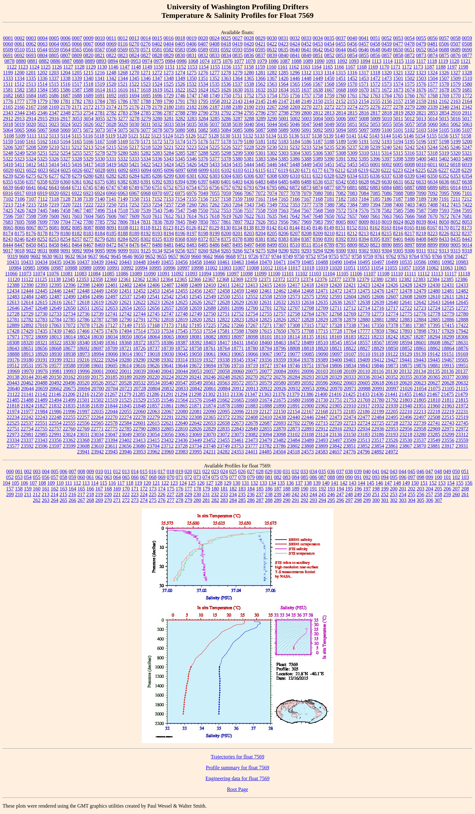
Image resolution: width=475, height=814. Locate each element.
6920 (54, 193)
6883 (375, 187)
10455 (167, 262)
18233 (377, 337)
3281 (169, 118)
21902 (321, 405)
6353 (455, 176)
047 (429, 471)
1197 (452, 67)
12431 (448, 285)
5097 (364, 130)
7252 (134, 204)
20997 (392, 388)
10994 (141, 268)
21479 (461, 394)
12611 (448, 296)
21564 (181, 400)
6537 (329, 181)
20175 (97, 377)
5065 (19, 130)
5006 (341, 118)
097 (411, 477)
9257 (191, 250)
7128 (65, 199)
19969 (13, 371)
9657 (173, 256)
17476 (111, 331)
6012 (444, 164)
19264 (111, 359)
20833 (181, 388)
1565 (295, 84)
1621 (169, 90)
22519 (462, 417)
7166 (295, 199)
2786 (157, 113)
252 (385, 494)
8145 (306, 227)
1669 (352, 90)
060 (81, 477)
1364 (237, 78)
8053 (467, 222)
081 (269, 477)
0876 (455, 55)
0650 (398, 49)
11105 (342, 273)
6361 (77, 181)
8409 (433, 239)
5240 (387, 147)
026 (242, 471)
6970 (157, 193)
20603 (349, 382)
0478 (410, 44)
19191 (41, 359)
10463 (237, 262)
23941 (83, 451)
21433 (363, 394)
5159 (8, 141)
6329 (341, 176)
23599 (69, 446)
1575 (410, 84)
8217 (410, 233)
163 (63, 488)
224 (144, 494)
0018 (180, 38)
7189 (421, 199)
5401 (433, 158)
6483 (260, 181)
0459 (387, 44)
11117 (450, 273)
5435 (237, 164)
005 (54, 471)
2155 (375, 101)
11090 (149, 273)
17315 (307, 325)
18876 (462, 348)
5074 (111, 130)
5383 (260, 158)
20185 (111, 377)
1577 (433, 84)
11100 (274, 273)
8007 (352, 222)
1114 (388, 61)
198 (376, 488)
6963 (123, 193)
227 (170, 494)
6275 (31, 176)
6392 (157, 181)
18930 (55, 354)
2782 (111, 113)
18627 (448, 342)
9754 (322, 256)
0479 (421, 44)
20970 (336, 388)
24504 (279, 451)
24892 (377, 451)
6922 (77, 193)
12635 (321, 302)
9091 (65, 250)
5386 (295, 158)
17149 (125, 325)
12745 (153, 314)
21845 (125, 405)
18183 (349, 337)
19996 (83, 371)
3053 (77, 118)
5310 (364, 153)
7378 (318, 204)
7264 (237, 204)
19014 (125, 354)
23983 (181, 451)
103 (465, 477)
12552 (251, 296)
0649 (387, 49)
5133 (259, 135)
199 (385, 488)
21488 (27, 400)
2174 (111, 107)
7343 (249, 204)
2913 (19, 118)
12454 (167, 291)
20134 (419, 371)
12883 (405, 319)
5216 (123, 147)
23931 (462, 446)
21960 (434, 405)
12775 (405, 314)
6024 (54, 170)
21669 (251, 400)
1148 (136, 67)
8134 (237, 227)
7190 (433, 199)
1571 (364, 84)
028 (260, 471)
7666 (410, 216)
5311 (375, 153)
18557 (363, 342)
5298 (226, 153)
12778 (434, 314)
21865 (181, 405)
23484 (293, 440)
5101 (398, 130)
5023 (54, 124)
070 (170, 477)
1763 (375, 95)
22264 (97, 417)
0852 (329, 55)
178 (197, 488)
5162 (42, 141)
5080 (180, 130)
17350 (377, 325)
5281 (134, 153)
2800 (306, 113)
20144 (27, 377)
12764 (307, 314)
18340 (83, 342)
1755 (283, 95)
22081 (195, 411)
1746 (180, 95)
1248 (111, 72)
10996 (169, 268)
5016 (455, 118)
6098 (192, 170)
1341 (100, 78)
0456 (352, 44)
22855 (265, 428)
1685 (42, 95)
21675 (279, 400)
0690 (467, 49)
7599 (42, 216)
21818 (13, 405)
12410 (209, 285)
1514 (42, 84)
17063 (55, 325)
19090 (322, 354)
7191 (444, 199)
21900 (307, 405)
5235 (329, 147)
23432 (167, 440)
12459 (237, 291)
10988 (71, 268)
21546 (167, 400)
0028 (249, 38)
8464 (77, 245)
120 (147, 483)
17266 (237, 325)
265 (63, 500)
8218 (421, 233)
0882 (44, 61)
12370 (251, 279)
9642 (104, 256)
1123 (23, 67)
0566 (88, 49)
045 (411, 471)
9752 (311, 256)
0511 (31, 49)
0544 (42, 49)
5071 (77, 130)
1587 (77, 90)
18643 (13, 348)
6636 (444, 181)
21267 (111, 394)
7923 (249, 222)
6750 (146, 187)
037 (340, 471)
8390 (318, 239)
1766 (410, 95)
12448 (83, 291)
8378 (237, 239)
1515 (54, 84)
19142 (433, 354)
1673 (398, 90)
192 (322, 488)
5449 (306, 164)
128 (219, 483)
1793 (191, 101)
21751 (335, 400)
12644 (448, 302)
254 (402, 494)
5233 (306, 147)
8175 (19, 233)
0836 (249, 55)
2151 (329, 101)
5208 (31, 147)
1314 (329, 72)
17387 (419, 325)
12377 (335, 279)
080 (260, 477)
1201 (31, 72)
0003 (31, 38)
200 (394, 488)
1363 (226, 78)
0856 (375, 55)
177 (188, 488)
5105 (444, 130)
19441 (405, 359)
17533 (153, 331)
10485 (307, 262)
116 (112, 483)
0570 (134, 49)
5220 (157, 147)
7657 (352, 216)
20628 (448, 382)
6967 (134, 193)
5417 (88, 164)
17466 (83, 331)
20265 (237, 377)
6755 (203, 187)
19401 (349, 359)
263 (45, 500)
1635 (295, 90)
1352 (214, 78)
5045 (283, 124)
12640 (391, 302)
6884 (387, 187)
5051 (352, 124)
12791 (139, 319)
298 (358, 500)
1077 (239, 61)
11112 (424, 273)
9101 (134, 250)
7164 (272, 199)
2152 (341, 101)
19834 (349, 365)
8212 (352, 233)
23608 (83, 446)
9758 (357, 256)
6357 (31, 181)
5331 (111, 158)
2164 (467, 101)
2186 (203, 107)
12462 (279, 291)
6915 (467, 187)
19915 (448, 365)
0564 (65, 49)
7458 (65, 210)
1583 (31, 90)
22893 (307, 428)
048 (438, 471)
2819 (398, 113)
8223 (433, 233)
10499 (391, 262)
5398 (398, 158)
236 (251, 494)
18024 (83, 337)
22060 (139, 411)
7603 (77, 216)
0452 (306, 44)
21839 (97, 405)
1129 (91, 67)
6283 (123, 176)
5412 (31, 164)
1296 (295, 72)
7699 (42, 222)
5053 (375, 124)
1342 (111, 78)
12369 (236, 279)
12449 (97, 291)
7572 (341, 210)
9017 (8, 250)
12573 (293, 296)
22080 (181, 411)
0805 (54, 55)
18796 (279, 348)
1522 (134, 84)
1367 (272, 78)
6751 (157, 187)
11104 (329, 273)
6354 (467, 176)
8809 (352, 245)
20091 (293, 371)
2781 (100, 113)
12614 (27, 302)
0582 (169, 49)
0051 (375, 38)
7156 (203, 199)
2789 (191, 113)
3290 (272, 118)
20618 (377, 382)
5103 (421, 130)
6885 (398, 187)
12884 (419, 319)
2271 (318, 107)
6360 (65, 181)
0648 (375, 49)
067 (144, 477)
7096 (455, 193)
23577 (13, 446)
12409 (195, 285)
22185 (349, 411)
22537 (27, 423)
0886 (55, 61)
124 (183, 483)
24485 (265, 451)
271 (117, 500)
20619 (391, 382)
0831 (191, 55)
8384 (295, 239)
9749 (288, 256)
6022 (31, 170)
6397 (203, 181)
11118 (464, 273)
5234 (318, 147)
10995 (155, 268)
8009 (364, 222)
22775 (111, 428)
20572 (237, 382)
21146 (55, 394)
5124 (168, 135)
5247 (467, 147)
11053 (363, 268)
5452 (341, 164)
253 (394, 494)
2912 (8, 118)
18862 (434, 348)
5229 (260, 147)
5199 (455, 141)
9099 (123, 250)
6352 (444, 176)
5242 (410, 147)
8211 (341, 233)
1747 (191, 95)
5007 (352, 118)
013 (126, 471)
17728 (335, 331)
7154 (180, 199)
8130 (226, 227)
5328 (77, 158)
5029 (123, 124)
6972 (169, 193)
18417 (223, 342)
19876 (419, 365)
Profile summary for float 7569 (237, 767)
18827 (363, 348)
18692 (83, 348)
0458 (375, 44)
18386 (167, 342)
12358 (96, 279)
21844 (111, 405)
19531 (27, 365)
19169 (461, 354)
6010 (421, 164)
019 (179, 471)
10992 (127, 268)
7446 (54, 210)
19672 (195, 365)
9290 (283, 250)
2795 (249, 113)
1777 (19, 101)
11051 (349, 268)
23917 (448, 446)
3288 (249, 118)
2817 (375, 113)
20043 (167, 371)
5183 (283, 141)
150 (415, 483)
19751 (307, 365)
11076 (53, 273)
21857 (153, 405)
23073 (237, 434)
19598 (83, 365)
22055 (125, 411)
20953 (308, 388)
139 (317, 483)
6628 (364, 181)
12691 (223, 308)
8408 (421, 239)
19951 (462, 365)
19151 (447, 354)
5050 (341, 124)
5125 (179, 135)
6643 (54, 187)
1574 (398, 84)
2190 (249, 107)
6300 (180, 176)
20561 (209, 382)
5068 (54, 130)
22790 (139, 428)
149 (406, 483)
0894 (113, 61)
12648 (41, 308)
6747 (111, 187)
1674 (410, 90)
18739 (167, 348)
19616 (139, 365)
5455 (364, 164)
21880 (237, 405)
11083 (80, 273)
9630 (47, 256)
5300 (249, 153)
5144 (386, 135)
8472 (111, 245)
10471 (279, 262)
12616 (55, 302)
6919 (42, 193)
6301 (191, 176)
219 (99, 494)
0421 (260, 44)
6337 (387, 176)
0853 (341, 55)
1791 (180, 101)
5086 (249, 130)
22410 (265, 417)
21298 (195, 394)
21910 (349, 405)
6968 (146, 193)
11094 (205, 273)
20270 (251, 377)
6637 (455, 181)
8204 (260, 233)
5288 (203, 153)
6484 (272, 181)
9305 (398, 250)
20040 (153, 371)
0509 (8, 49)
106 (24, 483)
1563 (272, 84)
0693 (31, 55)
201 (402, 488)
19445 (434, 359)
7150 (134, 199)
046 (420, 471)
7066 (237, 193)
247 (340, 494)
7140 (100, 199)
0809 (77, 55)
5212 (77, 147)
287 (260, 500)
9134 (157, 250)
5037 (214, 124)
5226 (226, 147)
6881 (352, 187)
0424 (295, 44)
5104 (433, 130)
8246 (19, 239)
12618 (83, 302)
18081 (195, 337)
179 (206, 488)
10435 (55, 262)
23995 (195, 451)
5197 (433, 141)
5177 (214, 141)
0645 (352, 49)
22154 (293, 411)
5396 (375, 158)
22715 (321, 423)
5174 (180, 141)
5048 (318, 124)
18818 (307, 348)
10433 (27, 262)
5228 (249, 147)
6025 (66, 170)
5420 (123, 164)
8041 (433, 222)
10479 (293, 262)
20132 (405, 371)
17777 (363, 331)
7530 (134, 210)
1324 (433, 72)
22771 (97, 428)
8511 (306, 245)
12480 (434, 291)
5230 (272, 147)
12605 (363, 296)
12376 (321, 279)
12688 (209, 308)
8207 (295, 233)
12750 (209, 314)
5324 (31, 158)
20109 (349, 371)
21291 (167, 394)
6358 (42, 181)
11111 (410, 273)
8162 (375, 227)
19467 (448, 359)
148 (397, 483)
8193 (157, 233)
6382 (123, 181)
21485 (13, 400)
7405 (421, 204)
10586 (419, 262)
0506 (444, 44)
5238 (364, 147)
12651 (83, 308)
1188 (441, 67)
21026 (406, 388)
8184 (100, 233)
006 (63, 471)
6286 (157, 176)
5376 (203, 158)
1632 (260, 90)
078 (242, 477)
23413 (139, 440)
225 (153, 494)
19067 (265, 354)
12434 (13, 291)
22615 (153, 423)
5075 (123, 130)
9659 (184, 256)
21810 (434, 400)
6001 (375, 164)
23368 (83, 440)
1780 (54, 101)
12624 (167, 302)
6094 (146, 170)
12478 (405, 291)
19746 (293, 365)
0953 (136, 61)
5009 (375, 118)
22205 (391, 411)
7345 (260, 204)
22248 (55, 417)
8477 (146, 245)
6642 (42, 187)
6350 (433, 176)
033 (304, 471)
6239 (8, 176)
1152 (181, 67)
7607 (123, 216)
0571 (146, 49)
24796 (363, 451)
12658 (181, 308)
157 (10, 488)
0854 (352, 55)
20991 (378, 388)
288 (269, 500)
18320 (27, 342)
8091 (111, 227)
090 (349, 477)
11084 (94, 273)
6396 (191, 181)
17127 (111, 325)
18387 (181, 342)
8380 (249, 239)
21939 (391, 405)
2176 (134, 107)
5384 (272, 158)
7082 (341, 193)
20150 (55, 377)
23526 (391, 440)
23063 (181, 434)
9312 (433, 250)
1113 (377, 61)
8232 (455, 233)
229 (188, 494)
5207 (19, 147)
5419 (111, 164)
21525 (125, 400)
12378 (349, 279)
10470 (265, 262)
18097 (237, 337)
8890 (387, 245)
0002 (19, 38)
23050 (139, 434)
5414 (54, 164)
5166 (88, 141)
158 (19, 488)
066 (135, 477)
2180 (169, 107)
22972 (462, 428)
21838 (83, 405)
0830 (180, 55)
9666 (219, 256)
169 (117, 488)
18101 (265, 337)
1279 (237, 72)
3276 (111, 118)
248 (349, 494)
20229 (181, 377)
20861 (209, 388)
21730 (321, 400)
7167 (306, 199)
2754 (88, 113)
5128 (213, 135)
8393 (352, 239)
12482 (462, 291)
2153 (352, 101)
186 (269, 488)
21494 (55, 400)
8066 (20, 227)
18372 (139, 342)
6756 (214, 187)
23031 (83, 434)
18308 (13, 342)
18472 (293, 342)
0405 (180, 44)
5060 (433, 124)
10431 (13, 262)
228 (179, 494)
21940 (405, 405)
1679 (455, 90)
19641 (167, 365)
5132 (248, 135)
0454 (329, 44)
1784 (100, 101)
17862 (391, 331)
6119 (283, 170)
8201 (237, 233)
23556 (448, 440)
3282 (180, 118)
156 (468, 483)
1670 (364, 90)
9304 (387, 250)
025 (233, 471)
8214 (375, 233)
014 (135, 471)
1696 (157, 95)
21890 (279, 405)
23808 (307, 446)
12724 (434, 308)
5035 (191, 124)
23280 (419, 434)
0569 (123, 49)
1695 (146, 95)
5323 (19, 158)
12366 (194, 279)
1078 (250, 61)
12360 (110, 279)
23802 (293, 446)
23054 (153, 434)
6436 (249, 181)
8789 (329, 245)
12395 (55, 285)
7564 (295, 210)
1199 (8, 72)
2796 (260, 113)
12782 (27, 319)
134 (272, 483)
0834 (226, 55)
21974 (13, 411)
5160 (19, 141)
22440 (293, 417)
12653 (111, 308)
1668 (341, 90)
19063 (223, 354)
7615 (203, 216)
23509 (349, 440)
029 (269, 471)
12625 (181, 302)
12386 (461, 279)
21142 (41, 394)
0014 (146, 38)
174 (161, 488)
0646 (364, 49)
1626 (226, 90)
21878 (223, 405)
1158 (249, 67)
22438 (279, 417)
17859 (377, 331)
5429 (203, 164)
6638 (467, 181)
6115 (261, 170)
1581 (8, 90)
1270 (134, 72)
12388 (13, 285)
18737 (153, 348)
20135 (433, 371)
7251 (123, 204)
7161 (260, 199)
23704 (153, 446)
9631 (58, 256)
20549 (195, 382)
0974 (147, 61)
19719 (251, 365)
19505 (462, 359)
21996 (69, 411)
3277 (123, 118)
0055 (421, 38)
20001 (97, 371)
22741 (434, 423)
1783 (88, 101)
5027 (100, 124)
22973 (13, 434)
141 (335, 483)
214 (54, 494)
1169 (373, 67)
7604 (88, 216)
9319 (12, 256)
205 (438, 488)
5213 (88, 147)
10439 (97, 262)
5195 (410, 141)
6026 (77, 170)
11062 (432, 268)
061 (90, 477)
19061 (209, 354)
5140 (340, 135)
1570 (352, 84)
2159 (421, 101)
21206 (68, 394)
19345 (237, 359)
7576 (364, 210)
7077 (283, 193)
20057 (209, 371)
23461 (237, 440)
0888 (78, 61)
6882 (364, 187)
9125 (146, 250)
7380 (329, 204)
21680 (293, 400)
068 (153, 477)
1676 (421, 90)
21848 (139, 405)
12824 (251, 319)
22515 (448, 417)
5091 (306, 130)
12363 (152, 279)
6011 (432, 164)
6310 (295, 176)
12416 (279, 285)
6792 (237, 187)
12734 (69, 314)
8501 (283, 245)
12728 (13, 314)
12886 (448, 319)
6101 (215, 170)
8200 (226, 233)
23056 (167, 434)
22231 (462, 411)
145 (370, 483)
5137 (305, 135)
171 (135, 488)
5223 (191, 147)
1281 (260, 72)
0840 (283, 55)
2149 (306, 101)
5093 (329, 130)
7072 (260, 193)
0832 (203, 55)
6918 (31, 193)
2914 (31, 118)
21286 (153, 394)
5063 (467, 124)
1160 (271, 67)
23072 (223, 434)
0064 (54, 44)
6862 (283, 187)
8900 (444, 245)
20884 (223, 388)
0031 (283, 38)
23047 (111, 434)
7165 (283, 199)
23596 (41, 446)
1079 (262, 61)
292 (304, 500)
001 (19, 471)
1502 (410, 78)
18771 (237, 348)
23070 (209, 434)
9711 (242, 256)
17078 (83, 325)
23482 (279, 440)
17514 (139, 331)
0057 (444, 38)
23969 (167, 451)
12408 (181, 285)
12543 (181, 296)
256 (420, 494)
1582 (19, 90)
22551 (41, 423)
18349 (97, 342)
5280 (123, 153)
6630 (387, 181)
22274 (125, 417)
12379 (363, 279)
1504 (433, 78)
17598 (237, 331)
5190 (352, 141)
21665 (237, 400)
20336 (363, 377)
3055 (100, 118)
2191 (260, 107)
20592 (307, 382)
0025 (226, 38)
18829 (377, 348)
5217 (134, 147)
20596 (321, 382)
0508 (467, 44)
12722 (405, 308)
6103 (238, 170)
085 (304, 477)
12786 (83, 319)
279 (188, 500)
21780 (377, 400)
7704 (65, 222)
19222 (97, 359)
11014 (280, 268)
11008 (252, 268)
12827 (293, 319)
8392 (341, 239)
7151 (146, 199)
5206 (8, 147)
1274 (180, 72)
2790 (203, 113)
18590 (391, 342)
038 (349, 471)
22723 (349, 423)
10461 (223, 262)
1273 (169, 72)
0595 (260, 49)
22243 (41, 417)
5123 (156, 135)
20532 (139, 382)
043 (394, 471)
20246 (209, 377)
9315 (455, 250)
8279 (100, 239)
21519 (111, 400)
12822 (223, 319)
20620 (405, 382)
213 (45, 494)
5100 (387, 130)
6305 (237, 176)
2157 (398, 101)
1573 (387, 84)
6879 (341, 187)
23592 (27, 446)
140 (326, 483)
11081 (66, 273)
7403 (410, 204)
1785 (111, 101)
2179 (157, 107)
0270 (134, 44)
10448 (139, 262)
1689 (88, 95)
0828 (157, 55)
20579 (265, 382)
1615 (111, 90)
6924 (100, 193)
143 (352, 483)
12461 (265, 291)
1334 (19, 78)
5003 (306, 118)
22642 (195, 423)
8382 (272, 239)
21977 (27, 411)
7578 (375, 210)
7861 (226, 222)
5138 (317, 135)
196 (358, 488)
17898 (419, 331)
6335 (364, 176)
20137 (461, 371)
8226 (444, 233)
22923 (349, 428)
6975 (180, 193)
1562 (260, 84)
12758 (293, 314)
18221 (363, 337)
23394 (111, 440)
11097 (232, 273)
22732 (405, 423)
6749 (134, 187)
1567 (318, 84)
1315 (341, 72)
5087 (260, 130)
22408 (251, 417)
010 (99, 471)
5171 (146, 141)
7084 (364, 193)
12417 (293, 285)
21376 (279, 394)
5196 (421, 141)
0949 (124, 61)
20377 (448, 377)
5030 (134, 124)
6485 (283, 181)
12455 (181, 291)
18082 (209, 337)
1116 (410, 61)
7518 (123, 210)
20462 (27, 382)
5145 (397, 135)
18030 (97, 337)
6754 (191, 187)
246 (331, 494)
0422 (272, 44)
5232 (295, 147)
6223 (398, 170)
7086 (387, 193)
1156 (226, 67)
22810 (181, 428)
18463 (279, 342)
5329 (88, 158)
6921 (65, 193)
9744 (276, 256)
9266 (237, 250)
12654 (125, 308)
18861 (419, 348)
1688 (77, 95)
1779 (42, 101)
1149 (147, 67)
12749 (195, 314)
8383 (283, 239)
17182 (181, 325)
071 (179, 477)
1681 (467, 90)
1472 (375, 78)
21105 (448, 388)
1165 (328, 67)
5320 (455, 153)
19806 (335, 365)
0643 (329, 49)
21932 (377, 405)
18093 (223, 337)
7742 (77, 222)
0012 (123, 38)
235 (242, 494)
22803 (153, 428)
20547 (181, 382)
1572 (375, 84)
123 (174, 483)
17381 (405, 325)
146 (379, 483)
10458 (195, 262)
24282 (223, 451)
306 (429, 500)
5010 (387, 118)
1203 (54, 72)
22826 (195, 428)
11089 (135, 273)
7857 (214, 222)
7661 (375, 216)
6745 (88, 187)
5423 (157, 164)
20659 (41, 388)
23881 (434, 446)
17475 (97, 331)
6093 (134, 170)
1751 (237, 95)
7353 (295, 204)
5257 (88, 153)
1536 (226, 84)
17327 (321, 325)
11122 (27, 279)
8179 (54, 233)
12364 (166, 279)
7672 (444, 216)
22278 (139, 417)
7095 (444, 193)
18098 (251, 337)
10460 (209, 262)
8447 (19, 245)
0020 (203, 38)
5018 (8, 124)
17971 (13, 337)
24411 (251, 451)
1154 (203, 67)
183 (242, 488)
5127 (202, 135)
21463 (419, 394)
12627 (209, 302)
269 (99, 500)
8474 (123, 245)
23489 (307, 440)
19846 (377, 365)
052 (10, 477)
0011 (111, 38)
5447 (283, 164)
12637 (349, 302)
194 (340, 488)
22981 (27, 434)
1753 (260, 95)
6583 (352, 181)
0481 (433, 44)
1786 (123, 101)
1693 (123, 95)
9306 (410, 250)
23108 (307, 434)
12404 (139, 285)
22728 (391, 423)
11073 (25, 273)
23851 (349, 446)
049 (447, 471)
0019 (191, 38)
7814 (134, 222)
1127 (68, 67)
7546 (169, 210)
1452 (352, 78)
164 (72, 488)
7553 (226, 210)
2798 (283, 113)
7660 (364, 216)
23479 (265, 440)
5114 (65, 135)
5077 (146, 130)
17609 (251, 331)
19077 (294, 354)
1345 (134, 78)
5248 (8, 153)
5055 (387, 124)
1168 (362, 67)
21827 (41, 405)
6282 (111, 176)
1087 (285, 61)
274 (144, 500)
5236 (341, 147)
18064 (153, 337)
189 (295, 488)
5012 (410, 118)
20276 (279, 377)
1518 (88, 84)
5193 (387, 141)
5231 (283, 147)
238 (269, 494)
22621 (167, 423)
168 (108, 488)
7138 (77, 199)
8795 (341, 245)
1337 (54, 78)
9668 (230, 256)
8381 (260, 239)
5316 (410, 153)
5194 (398, 141)
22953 (391, 428)
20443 (13, 382)
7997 (329, 222)
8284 (123, 239)
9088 (54, 250)
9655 (162, 256)
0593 (237, 49)
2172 (88, 107)
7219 (54, 204)
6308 (272, 176)
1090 (319, 61)
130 (236, 483)
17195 (195, 325)
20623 (419, 382)
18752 (181, 348)
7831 (146, 222)
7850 (203, 222)
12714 (363, 308)
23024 (69, 434)
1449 (318, 78)
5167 (100, 141)
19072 (280, 354)
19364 (293, 359)
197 (367, 488)
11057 (404, 268)
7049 (203, 193)
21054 (420, 388)
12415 (265, 285)
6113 (249, 170)
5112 (43, 135)
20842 (195, 388)
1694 (134, 95)
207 (456, 488)
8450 (31, 245)
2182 (191, 107)
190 (304, 488)
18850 (391, 348)
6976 (191, 193)
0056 (433, 38)
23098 (279, 434)
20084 (279, 371)
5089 (283, 130)
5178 (226, 141)
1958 (214, 101)
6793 (249, 187)
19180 (27, 359)
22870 (279, 428)
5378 (226, 158)
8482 (180, 245)
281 (206, 500)
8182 (77, 233)
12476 (377, 291)
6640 (19, 187)
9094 (88, 250)
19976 (41, 371)
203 (420, 488)
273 (135, 500)
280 (197, 500)
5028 (111, 124)
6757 (226, 187)
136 (290, 483)
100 (438, 477)
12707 (293, 308)
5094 (341, 130)
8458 (54, 245)
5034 (180, 124)
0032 (295, 38)
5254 (65, 153)
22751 (13, 428)
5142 (363, 135)
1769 (444, 95)
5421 (134, 164)
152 (433, 483)
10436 (69, 262)
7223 (100, 204)
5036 (203, 124)
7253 (146, 204)
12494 (83, 296)
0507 (455, 44)
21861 (167, 405)
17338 (349, 325)
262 (36, 500)
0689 (455, 49)
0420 (249, 44)
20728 (139, 388)
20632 (462, 382)
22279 (153, 417)
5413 (42, 164)
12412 (237, 285)
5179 (237, 141)
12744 (139, 314)
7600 (54, 216)
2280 (421, 107)
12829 (321, 319)
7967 (295, 222)
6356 (19, 181)
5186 (306, 141)
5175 (191, 141)
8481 (169, 245)
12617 (69, 302)
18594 (405, 342)
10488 (321, 262)
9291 (295, 250)
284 (233, 500)
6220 (375, 170)
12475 (363, 291)
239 (277, 494)
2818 (387, 113)
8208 (306, 233)
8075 (43, 227)
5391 (341, 158)
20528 (125, 382)
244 (313, 494)
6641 (31, 187)
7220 (65, 204)
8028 (410, 222)
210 (19, 494)
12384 (433, 279)
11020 (335, 268)
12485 (41, 296)
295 (331, 500)
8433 (444, 239)
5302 (272, 153)
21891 (293, 405)
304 (411, 500)
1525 (169, 84)
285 (242, 500)
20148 (41, 377)
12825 (265, 319)
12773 (377, 314)
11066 (11, 273)
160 (36, 488)
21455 (405, 394)
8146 (317, 227)
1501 (398, 78)
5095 (352, 130)
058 (63, 477)
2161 (433, 101)
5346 (191, 158)
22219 (448, 411)
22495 (391, 417)
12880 (363, 319)
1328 (467, 72)
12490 (69, 296)
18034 (111, 337)
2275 (364, 107)
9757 (345, 256)
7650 (329, 216)
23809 (321, 446)
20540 (167, 382)
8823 (375, 245)
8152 (352, 227)
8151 (340, 227)
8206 (283, 233)
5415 (65, 164)
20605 (363, 382)
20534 (153, 382)
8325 (157, 239)
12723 (419, 308)
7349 (272, 204)
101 (447, 477)
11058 (419, 268)
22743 (448, 423)
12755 (265, 314)
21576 (195, 400)
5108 (9, 135)
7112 (43, 199)
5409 (467, 158)
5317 (421, 153)
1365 (249, 78)
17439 (55, 331)
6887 (410, 187)
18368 (125, 342)
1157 (237, 67)
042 (385, 471)
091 (358, 477)
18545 (335, 342)
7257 (169, 204)
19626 (153, 365)
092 (367, 477)
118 (129, 483)
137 (299, 483)
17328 (335, 325)
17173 (167, 325)
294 (322, 500)
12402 (125, 285)
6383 (134, 181)
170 (126, 488)
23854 (377, 446)
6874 (318, 187)
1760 (341, 95)
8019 (387, 222)
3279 (146, 118)
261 (465, 494)
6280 (88, 176)
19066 (251, 354)
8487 (226, 245)
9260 (203, 250)
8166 (421, 227)
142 (343, 483)
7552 (214, 210)
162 (54, 488)
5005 (329, 118)
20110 (363, 371)
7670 (433, 216)
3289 (260, 118)
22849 (251, 428)
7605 (100, 216)
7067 (249, 193)
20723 (125, 388)
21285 (139, 394)
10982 (448, 262)
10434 (41, 262)
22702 (293, 423)
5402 (444, 158)
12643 (434, 302)
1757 (306, 95)
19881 (434, 365)
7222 (88, 204)
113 (86, 483)
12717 (391, 308)
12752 (237, 314)
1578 (444, 84)
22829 (209, 428)
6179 (329, 170)
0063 (42, 44)
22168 (321, 411)
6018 (455, 164)
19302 (167, 359)
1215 (88, 72)
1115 (399, 61)
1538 (249, 84)
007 (72, 471)
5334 (146, 158)
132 (254, 483)
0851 (318, 55)
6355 (8, 181)
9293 (306, 250)
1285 (283, 72)
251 (376, 494)
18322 (55, 342)
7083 (352, 193)
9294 (318, 250)
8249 (31, 239)
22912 (321, 428)
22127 (265, 411)
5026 (88, 124)
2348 (65, 113)
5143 (374, 135)
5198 (444, 141)
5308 (341, 153)
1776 (8, 101)
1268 (123, 72)
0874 (433, 55)
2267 (272, 107)
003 (36, 471)
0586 (191, 49)
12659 (195, 308)
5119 (110, 135)
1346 (146, 78)
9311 (421, 250)
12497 (111, 296)
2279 (410, 107)
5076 (134, 130)
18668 (55, 348)
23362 (69, 440)
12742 (125, 314)
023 (215, 471)
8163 (386, 227)
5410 (8, 164)
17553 (195, 331)
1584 (42, 90)
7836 (157, 222)
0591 (214, 49)
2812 (318, 113)
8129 (214, 227)
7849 (191, 222)
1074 (205, 61)
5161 (31, 141)
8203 (249, 233)
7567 (306, 210)
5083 (214, 130)
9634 (81, 256)
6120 (294, 170)
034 (313, 471)
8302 (146, 239)
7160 (249, 199)
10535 (405, 262)
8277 (88, 239)
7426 (19, 210)
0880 (21, 61)
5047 (306, 124)
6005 (398, 164)
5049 (329, 124)
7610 (146, 216)
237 (260, 494)
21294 (181, 394)
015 (144, 471)
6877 (329, 187)
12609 (419, 296)
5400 (421, 158)
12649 (55, 308)
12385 (447, 279)
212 (36, 494)
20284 (293, 377)
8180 (65, 233)
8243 (8, 239)
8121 (157, 227)
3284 (203, 118)
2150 (318, 101)
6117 (272, 170)
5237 (352, 147)
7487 (88, 210)
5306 (318, 153)
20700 (97, 388)
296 (340, 500)
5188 (329, 141)
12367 (208, 279)
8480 (157, 245)
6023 (43, 170)
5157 (454, 135)
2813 (329, 113)
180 (215, 488)
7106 (20, 199)
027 (251, 471)
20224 (167, 377)
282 (215, 500)
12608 (405, 296)
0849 (306, 55)
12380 (377, 279)
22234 (13, 417)
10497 (377, 262)
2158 (410, 101)
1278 (226, 72)
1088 (296, 61)
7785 (100, 222)
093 (376, 477)
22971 (448, 428)
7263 (226, 204)
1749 (214, 95)
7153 (169, 199)
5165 (77, 141)
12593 (335, 296)
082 (277, 477)
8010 (375, 222)
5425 (180, 164)
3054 (88, 118)
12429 (419, 285)
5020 (31, 124)
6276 (42, 176)
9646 (127, 256)
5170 (134, 141)
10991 (113, 268)
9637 (93, 256)
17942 (462, 331)
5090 (295, 130)
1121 (466, 61)
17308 (293, 325)
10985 (29, 268)
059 (72, 477)
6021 (20, 170)
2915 (42, 118)
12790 (125, 319)
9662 (207, 256)
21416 (335, 394)
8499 (272, 245)
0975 (159, 61)
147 (388, 483)
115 (103, 483)
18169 (335, 337)
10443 (125, 262)
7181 (329, 199)
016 (153, 471)
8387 (306, 239)
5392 (352, 158)
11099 (260, 273)
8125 (180, 227)
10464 (251, 262)
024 (224, 471)
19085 (308, 354)
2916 (54, 118)
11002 (211, 268)
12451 (125, 291)
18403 (209, 342)
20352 (391, 377)
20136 (447, 371)
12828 (307, 319)
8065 (8, 227)
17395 (434, 325)
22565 (97, 423)
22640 (181, 423)
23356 (55, 440)
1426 (283, 78)
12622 (139, 302)
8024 (398, 222)
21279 (125, 394)
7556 (237, 210)
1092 (342, 61)
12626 (195, 302)
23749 (223, 446)
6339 (410, 176)
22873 (293, 428)
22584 (125, 423)
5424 (169, 164)
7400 (398, 204)
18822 (349, 348)
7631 (260, 216)
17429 (27, 331)
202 (411, 488)
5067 (42, 130)
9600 (24, 256)
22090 (209, 411)
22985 (41, 434)
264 (54, 500)
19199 (55, 359)
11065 (460, 268)
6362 (88, 181)
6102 (226, 170)
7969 (306, 222)
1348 (169, 78)
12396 (69, 285)
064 (117, 477)
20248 (223, 377)
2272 (329, 107)
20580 (279, 382)
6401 (226, 181)
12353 (82, 279)
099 (429, 477)
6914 (455, 187)
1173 (418, 67)
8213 (364, 233)
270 (108, 500)
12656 (153, 308)
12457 (209, 291)
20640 (13, 388)
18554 (349, 342)
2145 (260, 101)
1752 (249, 95)
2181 (180, 107)
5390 (329, 158)
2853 (433, 113)
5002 (295, 118)
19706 (223, 365)
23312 (462, 434)
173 (153, 488)
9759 (368, 256)
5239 (375, 147)
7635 (272, 216)
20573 (251, 382)
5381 (249, 158)
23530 (405, 440)
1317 (364, 72)
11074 (39, 273)
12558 (265, 296)
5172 (157, 141)
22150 (279, 411)
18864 (448, 348)
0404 (169, 44)
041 (376, 471)
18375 (153, 342)
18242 (391, 337)
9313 (444, 250)
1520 (111, 84)
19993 (69, 371)
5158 (466, 135)
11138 (54, 279)
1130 (102, 67)
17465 (69, 331)
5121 (133, 135)
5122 (145, 135)
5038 (226, 124)
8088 (100, 227)
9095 (100, 250)
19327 (209, 359)
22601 (139, 423)
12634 (307, 302)
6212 (340, 170)
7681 (467, 216)
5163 (54, 141)
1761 (352, 95)
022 (206, 471)
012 (117, 471)
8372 (203, 239)
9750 (299, 256)
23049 (125, 434)
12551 (237, 296)
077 (233, 477)
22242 (27, 417)
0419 (237, 44)
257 (429, 494)
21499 (69, 400)
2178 (146, 107)
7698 (31, 222)
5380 (237, 158)
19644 (181, 365)
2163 (455, 101)
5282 (146, 153)
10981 (434, 262)
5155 (432, 135)
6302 (203, 176)
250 (367, 494)
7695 (19, 222)
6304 (226, 176)
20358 (419, 377)
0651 (410, 49)
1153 (192, 67)
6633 (421, 181)
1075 (216, 61)
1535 (214, 84)
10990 (99, 268)
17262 (223, 325)
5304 (295, 153)
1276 (203, 72)
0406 (191, 44)
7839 (169, 222)
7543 (157, 210)
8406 (410, 239)
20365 (434, 377)
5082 (203, 130)
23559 (462, 440)
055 (36, 477)
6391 (146, 181)
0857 (387, 55)
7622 (249, 216)
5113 (54, 135)
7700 (54, 222)
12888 (462, 319)
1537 (237, 84)
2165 (8, 107)
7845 (180, 222)
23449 (195, 440)
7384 (352, 204)
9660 (196, 256)
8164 (398, 227)
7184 (364, 199)
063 (108, 477)
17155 (139, 325)
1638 (318, 90)
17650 (279, 331)
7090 (421, 193)
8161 (363, 227)
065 (126, 477)
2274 (352, 107)
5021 (42, 124)
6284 (134, 176)
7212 (467, 199)
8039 (421, 222)
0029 (260, 38)
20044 (181, 371)
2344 (19, 113)
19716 (237, 365)
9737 (265, 256)
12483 (13, 296)
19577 (55, 365)
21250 (97, 394)
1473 (387, 78)
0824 (134, 55)
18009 (41, 337)
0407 (203, 44)
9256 (180, 250)
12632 (279, 302)
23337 (27, 440)
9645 (116, 256)
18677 (69, 348)
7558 (260, 210)
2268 (283, 107)
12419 (321, 285)
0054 (410, 38)
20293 (307, 377)
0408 (214, 44)
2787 (169, 113)
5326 (54, 158)
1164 (316, 67)
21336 (237, 394)
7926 (260, 222)
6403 (237, 181)
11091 (163, 273)
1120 (454, 61)
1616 (123, 90)
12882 (391, 319)
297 (349, 500)
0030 (272, 38)
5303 (283, 153)
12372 (279, 279)
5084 (226, 130)
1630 (237, 90)
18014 (69, 337)
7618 (214, 216)
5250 (31, 153)
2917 (65, 118)
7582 (387, 210)
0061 (19, 44)
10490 (335, 262)
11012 (266, 268)
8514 (318, 245)
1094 (365, 61)
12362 (138, 279)
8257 (77, 239)
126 (201, 483)
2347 (54, 113)
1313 (318, 72)
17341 (363, 325)
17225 (209, 325)
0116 (123, 44)
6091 (111, 170)
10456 (181, 262)
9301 (352, 250)
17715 (321, 331)
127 (210, 483)
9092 (77, 250)
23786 (279, 446)
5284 (169, 153)
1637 (306, 90)
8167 (432, 227)
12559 (279, 296)
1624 (203, 90)
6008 (410, 164)
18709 (111, 348)
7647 (306, 216)
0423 (283, 44)
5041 (260, 124)
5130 (225, 135)
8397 (387, 239)
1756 (295, 95)
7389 (364, 204)
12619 (97, 302)
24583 (321, 451)
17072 (69, 325)
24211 (209, 451)
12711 (335, 308)
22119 (251, 411)
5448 (295, 164)
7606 (111, 216)
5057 (410, 124)
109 (51, 483)
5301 (260, 153)
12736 (83, 314)
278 (179, 500)
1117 (421, 61)
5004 (318, 118)
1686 (54, 95)
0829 (169, 55)
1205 (77, 72)
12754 (251, 314)
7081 (329, 193)
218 (90, 494)
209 (10, 494)
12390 (27, 285)
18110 (280, 337)
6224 (409, 170)
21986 (55, 411)
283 (224, 500)
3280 (157, 118)
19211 (69, 359)
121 (156, 483)
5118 (99, 135)
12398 (83, 285)
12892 (27, 325)
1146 (113, 67)
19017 (139, 354)
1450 (329, 78)
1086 (273, 61)
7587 (421, 210)
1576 (421, 84)
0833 (214, 55)
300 (376, 500)
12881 (377, 319)
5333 (134, 158)
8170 (444, 227)
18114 (293, 337)
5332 (123, 158)
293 (313, 500)
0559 (54, 49)
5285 (180, 153)
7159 (237, 199)
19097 (336, 354)
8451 (42, 245)
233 (224, 494)
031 (286, 471)
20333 (349, 377)
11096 (219, 273)
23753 (237, 446)
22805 (167, 428)
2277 (387, 107)
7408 (433, 204)
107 (33, 483)
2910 (455, 113)
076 (224, 477)
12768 (335, 314)
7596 (8, 216)
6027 (89, 170)
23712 (167, 446)
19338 (223, 359)
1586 (65, 90)
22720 (335, 423)
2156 (387, 101)
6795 (272, 187)
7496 (100, 210)
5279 (111, 153)
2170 (65, 107)
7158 (226, 199)
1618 (146, 90)
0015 (157, 38)
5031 (146, 124)
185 (260, 488)
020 (188, 471)
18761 (209, 348)
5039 (237, 124)
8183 (88, 233)
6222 (386, 170)
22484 (377, 417)
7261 (203, 204)
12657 (167, 308)
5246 (455, 147)
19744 (279, 365)
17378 (391, 325)
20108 (335, 371)
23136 (335, 434)
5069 (65, 130)
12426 (391, 285)
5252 (54, 153)
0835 (237, 55)
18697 (97, 348)
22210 (405, 411)
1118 (432, 61)
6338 (398, 176)
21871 (195, 405)
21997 (83, 411)
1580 (467, 84)
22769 (83, 428)
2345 (31, 113)
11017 (294, 268)
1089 (308, 61)
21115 (462, 388)
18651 (27, 348)
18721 (125, 348)
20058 (223, 371)
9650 (139, 256)
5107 (467, 130)
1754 (272, 95)
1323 (421, 72)
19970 (27, 371)
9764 (414, 256)
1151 (170, 67)
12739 (97, 314)
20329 (335, 377)
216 (72, 494)
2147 (283, 101)
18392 (195, 342)
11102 (301, 273)
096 (402, 477)
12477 (391, 291)
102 (456, 477)
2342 (467, 107)
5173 (169, 141)
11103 (315, 273)
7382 (341, 204)
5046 (295, 124)
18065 (167, 337)
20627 (434, 382)
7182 (341, 199)
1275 (191, 72)
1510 (467, 78)
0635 (283, 49)
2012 (226, 101)
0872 (410, 55)
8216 (398, 233)
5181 (260, 141)
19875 (405, 365)
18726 (139, 348)
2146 (272, 101)
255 (411, 494)
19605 (111, 365)
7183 (352, 199)
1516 (65, 84)
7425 (8, 210)
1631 (249, 90)
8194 (169, 233)
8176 (31, 233)
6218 (352, 170)
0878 (9, 61)
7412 (444, 204)
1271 (146, 72)
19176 (13, 359)
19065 (237, 354)
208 (465, 488)
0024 (214, 38)
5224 (203, 147)
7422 (467, 204)
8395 (375, 239)
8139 (260, 227)
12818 (167, 319)
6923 (88, 193)
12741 (111, 314)
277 (170, 500)
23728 (181, 446)
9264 (214, 250)
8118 (145, 227)
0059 (467, 38)
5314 (387, 153)
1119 (443, 61)
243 (304, 494)
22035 (97, 411)
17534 (167, 331)
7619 (226, 216)
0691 (8, 55)
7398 (387, 204)
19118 (377, 354)
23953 (139, 451)
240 (286, 494)
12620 (111, 302)
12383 (419, 279)
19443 (419, 359)
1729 (169, 95)
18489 (307, 342)
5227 (237, 147)
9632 (70, 256)
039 (358, 471)
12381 (391, 279)
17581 (223, 331)
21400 (321, 394)
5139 (328, 135)
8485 (203, 245)
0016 (169, 38)
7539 (146, 210)
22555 (69, 423)
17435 (41, 331)
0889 (90, 61)
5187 (318, 141)
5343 (169, 158)
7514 (111, 210)
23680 (139, 446)
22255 (69, 417)
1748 (203, 95)
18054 (139, 337)
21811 (448, 400)
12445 (41, 291)
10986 (43, 268)
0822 (111, 55)
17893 (405, 331)
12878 (335, 319)
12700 (251, 308)
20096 (307, 371)
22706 (307, 423)
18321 (41, 342)
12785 (69, 319)
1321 (398, 72)
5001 (283, 118)
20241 (195, 377)
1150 (158, 67)
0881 (32, 61)
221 (117, 494)
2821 (421, 113)
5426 (191, 164)
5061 (444, 124)
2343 (8, 113)
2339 (433, 107)
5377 (214, 158)
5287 (191, 153)
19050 (195, 354)
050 (456, 471)
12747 (167, 314)
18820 (321, 348)
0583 (180, 49)
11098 (246, 273)
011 (108, 471)
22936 (377, 428)
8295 (134, 239)
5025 (77, 124)
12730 (41, 314)
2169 (54, 107)
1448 (306, 78)
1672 (387, 90)
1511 (8, 84)
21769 (363, 400)
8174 (8, 233)
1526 (180, 84)
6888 (421, 187)
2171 (77, 107)
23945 (111, 451)
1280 (249, 72)
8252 (42, 239)
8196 (180, 233)
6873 (306, 187)
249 (358, 494)
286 (251, 500)
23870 (419, 446)
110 (59, 483)
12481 (448, 291)
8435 (455, 239)
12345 (68, 279)
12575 (307, 296)
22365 (209, 417)
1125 (45, 67)
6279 (77, 176)
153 (442, 483)
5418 (100, 164)
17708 (307, 331)
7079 (306, 193)
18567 (377, 342)
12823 (237, 319)
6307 (260, 176)
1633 (272, 90)
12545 (195, 296)
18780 (251, 348)
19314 (181, 359)
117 (121, 483)
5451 (329, 164)
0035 (329, 38)
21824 (27, 405)
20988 (364, 388)
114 (94, 483)
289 (277, 500)
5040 (249, 124)
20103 (321, 371)
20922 (265, 388)
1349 (180, 78)
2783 (123, 113)
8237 (467, 233)
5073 (100, 130)
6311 (306, 176)
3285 (214, 118)
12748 (181, 314)
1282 (272, 72)
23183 (363, 434)
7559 (272, 210)
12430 (434, 285)
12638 (363, 302)
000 (10, 471)
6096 (169, 170)
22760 (69, 428)
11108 (383, 273)
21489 (41, 400)
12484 (27, 296)
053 (19, 477)
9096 (111, 250)
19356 (265, 359)
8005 (341, 222)
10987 (57, 268)
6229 (467, 170)
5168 (111, 141)
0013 (134, 38)
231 (206, 494)
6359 (54, 181)
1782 (77, 101)
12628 (223, 302)
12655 (139, 308)
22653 (209, 423)
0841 (295, 55)
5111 (32, 135)
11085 (108, 273)
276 (161, 500)
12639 (377, 302)
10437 (83, 262)
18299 (447, 337)
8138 (249, 227)
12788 (111, 319)
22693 (279, 423)
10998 (197, 268)
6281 (100, 176)
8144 (294, 227)
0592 (226, 49)
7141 (111, 199)
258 (438, 494)
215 (63, 494)
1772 (467, 95)
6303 (214, 176)
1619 (157, 90)
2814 (341, 113)
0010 (100, 38)
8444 (8, 245)
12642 (419, 302)
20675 (69, 388)
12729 (27, 314)
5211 (65, 147)
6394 (180, 181)
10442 (111, 262)
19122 (391, 354)
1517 (77, 84)
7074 (272, 193)
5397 (387, 158)
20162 (69, 377)
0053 (398, 38)
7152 (157, 199)
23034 (97, 434)
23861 (391, 446)
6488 (306, 181)
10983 (462, 262)
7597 (19, 216)
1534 (203, 84)
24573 (307, 451)
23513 (363, 440)
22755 (41, 428)
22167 (307, 411)
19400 (335, 359)
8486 (214, 245)
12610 (434, 296)
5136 (294, 135)
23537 (419, 440)
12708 (307, 308)
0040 (352, 38)
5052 (364, 124)
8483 (191, 245)
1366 (260, 78)
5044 (272, 124)
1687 (65, 95)
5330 (100, 158)
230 (197, 494)
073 (197, 477)
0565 (77, 49)
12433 (462, 285)
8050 (444, 222)
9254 (169, 250)
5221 (169, 147)
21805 (419, 400)
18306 (461, 337)
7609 (134, 216)
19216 (83, 359)
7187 (398, 199)
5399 (410, 158)
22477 (363, 417)
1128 (79, 67)
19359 (279, 359)
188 (286, 488)
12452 (139, 291)
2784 (134, 113)
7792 (111, 222)
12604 (349, 296)
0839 (272, 55)
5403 (455, 158)
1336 (42, 78)
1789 (157, 101)
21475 (447, 394)
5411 (20, 164)
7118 (54, 199)
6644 (65, 187)
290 (286, 500)
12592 (321, 296)
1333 (8, 78)
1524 (157, 84)
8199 (214, 233)
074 (206, 477)
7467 (77, 210)
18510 (321, 342)
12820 (195, 319)
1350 (191, 78)
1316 (352, 72)
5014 (433, 118)
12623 (153, 302)
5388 (306, 158)
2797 (272, 113)
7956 (283, 222)
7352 (283, 204)
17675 (293, 331)
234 (233, 494)
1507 (444, 78)
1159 (260, 67)
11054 (377, 268)
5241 (398, 147)
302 (394, 500)
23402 (125, 440)
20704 (111, 388)
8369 (191, 239)
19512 (13, 365)
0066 (77, 44)
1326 (444, 72)
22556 (83, 423)
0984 (170, 61)
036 (331, 471)
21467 (433, 394)
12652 (97, 308)
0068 (100, 44)
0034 (318, 38)
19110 (364, 354)
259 (447, 494)
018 (170, 471)
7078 (295, 193)
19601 (97, 365)
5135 (282, 135)
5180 (249, 141)
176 (179, 488)
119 (138, 483)
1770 (455, 95)
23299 (448, 434)
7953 (272, 222)
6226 (432, 170)
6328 (329, 176)
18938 (69, 354)
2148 (295, 101)
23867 (405, 446)
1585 (54, 90)
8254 (65, 239)
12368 (222, 279)
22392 (237, 417)
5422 (146, 164)
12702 (279, 308)
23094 (265, 434)
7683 (8, 222)
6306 (249, 176)
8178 (42, 233)
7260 (191, 204)
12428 (405, 285)
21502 (97, 400)
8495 (237, 245)
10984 (15, 268)
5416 (77, 164)
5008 (364, 118)
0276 (146, 44)
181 (224, 488)
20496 (69, 382)
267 (81, 500)
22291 (167, 417)
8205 (272, 233)
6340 (421, 176)
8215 (387, 233)
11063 (446, 268)
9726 (253, 256)
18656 (41, 348)
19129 (405, 354)
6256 (19, 176)
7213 (8, 204)
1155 (215, 67)
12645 (462, 302)
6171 (306, 170)
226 (161, 494)
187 (277, 488)
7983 (318, 222)
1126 (57, 67)
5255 (77, 153)
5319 (444, 153)
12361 (124, 279)
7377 (306, 204)
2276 (375, 107)
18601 (419, 342)
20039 (139, 371)
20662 (55, 388)
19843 (363, 365)
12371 (265, 279)
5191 (364, 141)
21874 (209, 405)
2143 (237, 101)
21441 (391, 394)
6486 (295, 181)
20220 (153, 377)
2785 (146, 113)
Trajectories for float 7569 (237, 756)
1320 (387, 72)
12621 (125, 302)
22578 (111, 423)
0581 (157, 49)
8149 (329, 227)
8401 (398, 239)
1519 (100, 84)
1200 (19, 72)
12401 (111, 285)
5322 (8, 158)
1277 (214, 72)
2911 (467, 113)
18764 (223, 348)
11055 (391, 268)
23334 (13, 440)
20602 (335, 382)
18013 (55, 337)
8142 (272, 227)
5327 (65, 158)
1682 (8, 95)
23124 (321, 434)
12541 (153, 296)
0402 (157, 44)
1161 (283, 67)
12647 (27, 308)
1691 (100, 95)
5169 (123, 141)
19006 (111, 354)
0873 (421, 55)
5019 (19, 124)
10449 (153, 262)
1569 (341, 84)
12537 (125, 296)
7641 (283, 216)
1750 (226, 95)
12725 (448, 308)
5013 (421, 118)
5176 (203, 141)
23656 (125, 446)
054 (28, 477)
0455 (341, 44)
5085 (237, 130)
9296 (329, 250)
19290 (139, 359)
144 (361, 483)
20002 (111, 371)
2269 (295, 107)
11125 (41, 279)
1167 (350, 67)
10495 (363, 262)
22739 (419, 423)
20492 (55, 382)
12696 (237, 308)
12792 (153, 319)
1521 (123, 84)
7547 (180, 210)
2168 (42, 107)
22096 (237, 411)
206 (447, 488)
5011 (398, 118)
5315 (398, 153)
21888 (265, 405)
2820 (410, 113)
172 (144, 488)
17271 (265, 325)
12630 (251, 302)
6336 (375, 176)
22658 (223, 423)
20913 (251, 388)
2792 (226, 113)
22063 (153, 411)
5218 (146, 147)
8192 (146, 233)
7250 (111, 204)
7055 (214, 193)
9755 (334, 256)
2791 (214, 113)
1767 (421, 95)
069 (161, 477)
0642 (318, 49)
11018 (308, 268)
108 (42, 483)
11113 (437, 273)
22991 (55, 434)
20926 (280, 388)
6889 (433, 187)
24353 (237, 451)
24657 (335, 451)
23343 (41, 440)
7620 (237, 216)
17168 (153, 325)
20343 (377, 377)
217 (81, 494)
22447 (321, 417)
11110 (397, 273)
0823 (123, 55)
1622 (180, 90)
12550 (223, 296)
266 (72, 500)
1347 (157, 78)
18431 (237, 342)
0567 (100, 49)
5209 (42, 147)
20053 (195, 371)
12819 (181, 319)
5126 (191, 135)
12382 (405, 279)
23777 (251, 446)
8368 (180, 239)
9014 (467, 245)
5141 (351, 135)
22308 (195, 417)
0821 (100, 55)
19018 (153, 354)
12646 (13, 308)
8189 (134, 233)
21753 (349, 400)
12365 (180, 279)
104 (6, 483)
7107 (31, 199)
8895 (398, 245)
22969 (434, 428)
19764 (321, 365)
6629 (375, 181)
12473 (349, 291)
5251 (42, 153)
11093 (191, 273)
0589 (203, 49)
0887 (67, 61)
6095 (157, 170)
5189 (341, 141)
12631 (265, 302)
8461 (65, 245)
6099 (203, 170)
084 (295, 477)
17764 (349, 331)
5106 (455, 130)
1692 (111, 95)
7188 (410, 199)
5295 (214, 153)
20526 (97, 382)
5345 (180, 158)
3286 (226, 118)
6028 (100, 170)
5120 (122, 135)
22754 (27, 428)
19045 (181, 354)
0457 (364, 44)
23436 (181, 440)
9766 (437, 256)
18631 (462, 342)
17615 (265, 331)
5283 (157, 153)
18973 (83, 354)
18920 (41, 354)
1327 (455, 72)
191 (313, 488)
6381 (111, 181)
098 (420, 477)
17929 (448, 331)
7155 (191, 199)
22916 (335, 428)
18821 (335, 348)
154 (451, 483)
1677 (433, 90)
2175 (123, 107)
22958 (419, 428)
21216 (83, 394)
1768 (433, 95)
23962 (153, 451)
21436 (377, 394)
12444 (27, 291)
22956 (405, 428)
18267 (405, 337)
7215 (31, 204)
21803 (405, 400)
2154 (364, 101)
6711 (77, 187)
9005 (455, 245)
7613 (180, 216)
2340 (444, 107)
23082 (251, 434)
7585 (398, 210)
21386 (307, 394)
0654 (433, 49)
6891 (444, 187)
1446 (295, 78)
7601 (65, 216)
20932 (294, 388)
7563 (283, 210)
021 (197, 471)
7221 (77, 204)
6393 (169, 181)
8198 (203, 233)
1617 (134, 90)
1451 (341, 78)
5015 (444, 118)
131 (245, 483)
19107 (350, 354)
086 (313, 477)
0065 (65, 44)
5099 (375, 130)
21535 (153, 400)
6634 (433, 181)
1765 (398, 95)
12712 (349, 308)
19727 (265, 365)
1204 (65, 72)
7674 (455, 216)
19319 (195, 359)
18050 (125, 337)
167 (99, 488)
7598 (31, 216)
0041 (364, 38)
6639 (8, 187)
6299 (169, 176)
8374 (214, 239)
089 (340, 477)
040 (367, 471)
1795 (203, 101)
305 (420, 500)
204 (429, 488)
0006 (65, 38)
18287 (419, 337)
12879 (349, 319)
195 (349, 488)
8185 (111, 233)
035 (322, 471)
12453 (153, 291)
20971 (350, 388)
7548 (191, 210)
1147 (124, 67)
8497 (249, 245)
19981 (55, 371)
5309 (352, 153)
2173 (100, 107)
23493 (321, 440)
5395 (364, 158)
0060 (8, 44)
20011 (125, 371)
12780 (462, 314)
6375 (100, 181)
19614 (125, 365)
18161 (321, 337)
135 (281, 483)
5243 (421, 147)
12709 (321, 308)
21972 (462, 405)
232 (215, 494)
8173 (467, 227)
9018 (19, 250)
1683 (19, 95)
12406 (153, 285)
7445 (42, 210)
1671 (375, 90)
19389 (321, 359)
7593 (444, 210)
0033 (306, 38)
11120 (13, 279)
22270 (111, 417)
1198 (463, 67)
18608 (434, 342)
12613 (13, 302)
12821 (209, 319)
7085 (375, 193)
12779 (448, 314)
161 (45, 488)
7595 (467, 210)
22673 (237, 423)
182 (233, 488)
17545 (181, 331)
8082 (66, 227)
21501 (83, 400)
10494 (349, 262)
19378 (307, 359)
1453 (364, 78)
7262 (214, 204)
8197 (191, 233)
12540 (139, 296)
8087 (89, 227)
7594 (455, 210)
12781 (13, 319)
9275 (260, 250)
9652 (150, 256)
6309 (283, 176)
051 (465, 471)
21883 (251, 405)
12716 (377, 308)
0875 (444, 55)
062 (99, 477)
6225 (421, 170)
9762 (391, 256)
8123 (168, 227)
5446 (272, 164)
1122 (12, 67)
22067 (167, 411)
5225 (214, 147)
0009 (88, 38)
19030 (167, 354)
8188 (123, 233)
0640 (295, 49)
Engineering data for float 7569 (238, 778)
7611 (157, 216)
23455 (223, 440)
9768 (448, 256)
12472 (335, 291)
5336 (157, 158)
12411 (223, 285)
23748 (209, 446)
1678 (444, 90)
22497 (419, 417)
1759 (329, 95)
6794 (260, 187)
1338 (65, 78)
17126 (97, 325)
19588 (69, 365)
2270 (306, 107)
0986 (182, 61)
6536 (318, 181)
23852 (363, 446)
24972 (391, 451)
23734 (195, 446)
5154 (420, 135)
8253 (54, 239)
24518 (293, 451)
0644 (341, 49)
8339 (169, 239)
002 (28, 471)
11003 (225, 268)
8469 (100, 245)
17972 (27, 337)
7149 (123, 199)
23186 (377, 434)
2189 (237, 107)
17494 (125, 331)
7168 (318, 199)
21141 (27, 394)
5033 (169, 124)
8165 (409, 227)
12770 (363, 314)
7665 (398, 216)
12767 (321, 314)
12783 (41, 319)
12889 (13, 325)
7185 (375, 199)
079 (251, 477)
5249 (19, 153)
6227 (444, 170)
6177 (317, 170)
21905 (335, 405)
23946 (125, 451)
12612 (462, 296)
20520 (83, 382)
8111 (134, 227)
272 (126, 500)
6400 (214, 181)
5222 (180, 147)
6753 (180, 187)
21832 (55, 405)
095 (394, 477)
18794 (265, 348)
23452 (209, 440)
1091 (331, 61)
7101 (467, 193)
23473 (251, 440)
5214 (100, 147)
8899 (433, 245)
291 (295, 500)
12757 (279, 314)
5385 (283, 158)
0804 (42, 55)
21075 (434, 388)
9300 (341, 250)
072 (188, 477)
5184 (295, 141)
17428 (13, 331)
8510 (295, 245)
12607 (391, 296)
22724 (363, 423)
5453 (352, 164)
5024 (65, 124)
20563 (223, 382)
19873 (391, 365)
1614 (100, 90)
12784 (55, 319)
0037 (341, 38)
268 (90, 500)
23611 (111, 446)
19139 (419, 354)
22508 (434, 417)
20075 (251, 371)
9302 (364, 250)
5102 (410, 130)
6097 (180, 170)
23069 (195, 434)
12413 (251, 285)
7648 (318, 216)
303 (402, 500)
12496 (97, 296)
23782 (265, 446)
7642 (295, 216)
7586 (410, 210)
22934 (363, 428)
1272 (157, 72)
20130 (391, 371)
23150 (349, 434)
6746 (100, 187)
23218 (405, 434)
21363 (265, 394)
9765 (425, 256)
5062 (455, 124)
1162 (294, 67)
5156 (443, 135)
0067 (88, 44)
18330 (69, 342)
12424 (377, 285)
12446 (55, 291)
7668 (421, 216)
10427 (461, 256)
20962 (322, 388)
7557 (249, 210)
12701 (265, 308)
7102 (8, 199)
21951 (419, 405)
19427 (391, 359)
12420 (335, 285)
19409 (363, 359)
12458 (223, 291)
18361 (111, 342)
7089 (410, 193)
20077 (265, 371)
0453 (318, 44)
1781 (65, 101)
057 (54, 477)
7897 (237, 222)
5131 (236, 135)
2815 (352, 113)
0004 (42, 38)
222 (126, 494)
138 (308, 483)
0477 (398, 44)
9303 (375, 250)
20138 (13, 377)
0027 (237, 38)
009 (90, 471)
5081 (191, 130)
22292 (181, 417)
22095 (223, 411)
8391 (329, 239)
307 (438, 500)
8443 (467, 239)
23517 (377, 440)
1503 (421, 78)
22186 (363, 411)
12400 (97, 285)
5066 (31, 130)
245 (322, 494)
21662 (223, 400)
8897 (410, 245)
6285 (146, 176)
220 (108, 494)
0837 (260, 55)
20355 (405, 377)
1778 (31, 101)
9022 (31, 250)
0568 (111, 49)
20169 (83, 377)
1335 (31, 78)
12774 (391, 314)
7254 (157, 204)
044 (402, 471)
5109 (20, 135)
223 (135, 494)
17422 (462, 325)
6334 (352, 176)
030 (277, 471)
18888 (13, 354)
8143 (283, 227)
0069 (111, 44)
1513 (31, 84)
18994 (97, 354)
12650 (69, 308)
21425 (349, 394)
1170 (384, 67)
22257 (83, 417)
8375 (226, 239)
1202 (42, 72)
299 (367, 500)
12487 (55, 296)
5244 (433, 147)
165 (81, 488)
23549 (434, 440)
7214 (19, 204)
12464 (293, 291)
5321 (467, 153)
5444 (249, 164)
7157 (214, 199)
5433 (214, 164)
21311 (223, 394)
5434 (226, 164)
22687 (265, 423)
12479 (419, 291)
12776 (419, 314)
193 (331, 488)
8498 (260, 245)
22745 (462, 423)
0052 (387, 38)
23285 (434, 434)
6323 (318, 176)
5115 (77, 135)
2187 (214, 107)
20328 (321, 377)
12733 (55, 314)
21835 (69, 405)
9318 (467, 250)
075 (215, 477)
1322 (410, 72)
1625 (214, 90)
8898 (421, 245)
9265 (226, 250)
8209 (318, 233)
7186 (387, 199)
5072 (88, 130)
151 (424, 483)
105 (15, 483)
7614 (191, 216)
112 (77, 483)
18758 (195, 348)
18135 (307, 337)
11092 (177, 273)
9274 (249, 250)
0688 (444, 49)
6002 (387, 164)
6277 (54, 176)
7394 (375, 204)
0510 (19, 49)
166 (90, 488)
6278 (65, 176)
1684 (31, 95)
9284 (272, 250)
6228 (455, 170)
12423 (363, 285)
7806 (123, 222)
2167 (31, 107)
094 (385, 477)
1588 (88, 90)
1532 (191, 84)
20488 (41, 382)
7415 (455, 204)
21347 (251, 394)
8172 (455, 227)
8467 (88, 245)
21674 (265, 400)
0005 (54, 38)
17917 (434, 331)
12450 (111, 291)
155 (460, 483)
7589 (433, 210)
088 (331, 477)
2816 (364, 113)
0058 (455, 38)
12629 (237, 302)
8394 (364, 239)
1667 (329, 90)
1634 (283, 90)
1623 (191, 90)
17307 (279, 325)
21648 (209, 400)
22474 (349, 417)
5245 (444, 147)
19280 (125, 359)
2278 (398, 107)
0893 (101, 61)
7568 (318, 210)
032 (295, 471)
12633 (293, 302)
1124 (34, 67)
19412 (377, 359)
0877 (467, 55)
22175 (335, 411)
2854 (444, 113)
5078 (157, 130)
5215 (111, 147)
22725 (377, 423)
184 (251, 488)
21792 (391, 400)
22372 (223, 417)
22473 (335, 417)
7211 (455, 199)
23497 (335, 440)
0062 (31, 44)
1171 (395, 67)
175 (170, 488)
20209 (139, 377)
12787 (97, 319)
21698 (307, 400)
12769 (349, 314)
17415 (448, 325)
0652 (421, 49)
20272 (265, 377)
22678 (251, 423)
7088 (398, 193)
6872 (295, 187)
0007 (77, 38)
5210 (54, 147)
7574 (352, 210)
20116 (377, 371)
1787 (134, 101)
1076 (228, 61)
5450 (318, 164)
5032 (157, 124)
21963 (448, 405)
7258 (180, 204)
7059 (226, 193)
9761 (380, 256)
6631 (398, 181)
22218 (434, 411)
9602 (35, 256)
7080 (318, 193)
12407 (167, 285)
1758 (318, 95)
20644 (27, 388)
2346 (42, 113)
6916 (8, 193)
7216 (42, 204)
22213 (419, 411)
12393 (41, 285)
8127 (203, 227)
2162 (444, 101)
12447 (69, 291)
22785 (125, 428)
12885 (434, 319)
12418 (307, 285)
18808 (293, 348)
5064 (8, 130)
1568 (329, 84)
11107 (369, 273)
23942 (97, 451)
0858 (398, 55)
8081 (54, 227)
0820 (88, 55)
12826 (279, 319)
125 (192, 483)
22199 (377, 411)
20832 (167, 388)
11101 (287, 273)
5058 (421, 124)
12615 (41, 302)
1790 (169, 101)
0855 (364, 55)
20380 (462, 377)
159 (28, 488)
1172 (407, 67)
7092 (433, 193)
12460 (251, 291)
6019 (467, 164)
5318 (433, 153)
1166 (339, 67)
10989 (85, 268)
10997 (183, 268)
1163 (305, 67)
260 (456, 494)
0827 (146, 55)
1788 (146, 101)
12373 (293, 279)
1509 (455, 78)
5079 (169, 130)
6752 (169, 187)
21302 (209, 394)
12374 (307, 279)
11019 (322, 268)
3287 (237, 118)
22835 (223, 428)
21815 (462, 400)
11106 (356, 273)
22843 (237, 428)
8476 (134, 245)
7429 (31, 210)
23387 (97, 440)
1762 (364, 95)
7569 (329, 210)
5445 (260, 164)
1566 (306, 84)
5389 (318, 158)
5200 (467, 141)
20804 (153, 388)
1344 (123, 78)
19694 (209, 365)
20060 (237, 371)
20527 (111, 382)
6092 (123, 170)
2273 (341, 107)
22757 (55, 428)
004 (45, 471)
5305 (306, 153)
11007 (238, 268)
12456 (195, 291)
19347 (251, 359)
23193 (391, 434)
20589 (293, 382)
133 (263, 483)
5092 (318, 130)
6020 (8, 170)
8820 (364, 245)
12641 (405, 302)
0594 (249, 49)
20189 (125, 377)
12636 (335, 302)
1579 (455, 84)
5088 (272, 130)
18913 (27, 354)
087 (322, 477)
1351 (203, 78)
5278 (100, 153)
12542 (167, 296)
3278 (134, 118)
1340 (88, 78)
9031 (42, 250)
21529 (139, 400)
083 (286, 477)
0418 (226, 44)
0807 (65, 55)
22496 (405, 417)
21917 (363, 405)
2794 (237, 113)
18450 (251, 342)
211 (27, 494)
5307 (329, 153)
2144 (249, 101)
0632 (272, 49)
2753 (77, 113)
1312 (306, 72)
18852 (405, 348)
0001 (8, 38)
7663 (387, 216)
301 (385, 500)
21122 (13, 394)
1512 (19, 84)
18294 (433, 337)
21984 (41, 411)
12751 (223, 314)
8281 (111, 239)
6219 (363, 170)
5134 (271, 135)
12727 (462, 308)
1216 (100, 72)
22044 (111, 411)
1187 (429, 67)
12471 (321, 291)
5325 (42, 158)
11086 (122, 273)
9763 (403, 256)
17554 (209, 331)
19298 (153, 359)
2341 (455, 107)
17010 (41, 325)
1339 (77, 78)
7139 (88, 199)
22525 (13, 423)
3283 (191, 118)
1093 (354, 61)
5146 (409, 135)
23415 (153, 440)
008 (81, 471)
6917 (19, 193)
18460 (265, 342)
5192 (375, 141)
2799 (295, 113)
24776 (349, 451)
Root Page (237, 789)
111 (68, 483)
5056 (398, 124)
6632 (410, 181)
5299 (237, 153)
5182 (272, 141)
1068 (193, 61)
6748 (123, 187)
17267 (251, 325)
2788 (180, 113)
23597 (55, 446)
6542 (341, 181)
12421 (349, 285)
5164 (65, 141)
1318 (375, 72)
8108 (123, 227)
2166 (19, 107)
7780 (88, 222)
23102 (293, 434)
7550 (203, 210)
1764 (387, 95)
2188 (226, 107)
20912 (237, 388)
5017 (467, 118)
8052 (455, 222)
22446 (307, 417)
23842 (335, 446)
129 (227, 483)
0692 (19, 55)
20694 (83, 388)
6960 (111, 193)
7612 (169, 216)
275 (153, 500)
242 (295, 494)
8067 (31, 227)
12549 (209, 296)
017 (161, 471)
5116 (88, 135)
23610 (97, 446)
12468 (307, 291)
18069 (181, 337)
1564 (283, 84)
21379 (293, 394)
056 (45, 477)
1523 (146, 84)
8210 (329, 233)
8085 (77, 227)
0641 (306, 49)
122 (165, 483)
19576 (41, 365)
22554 (55, 423)
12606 (377, 296)
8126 (191, 227)
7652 (341, 216)
